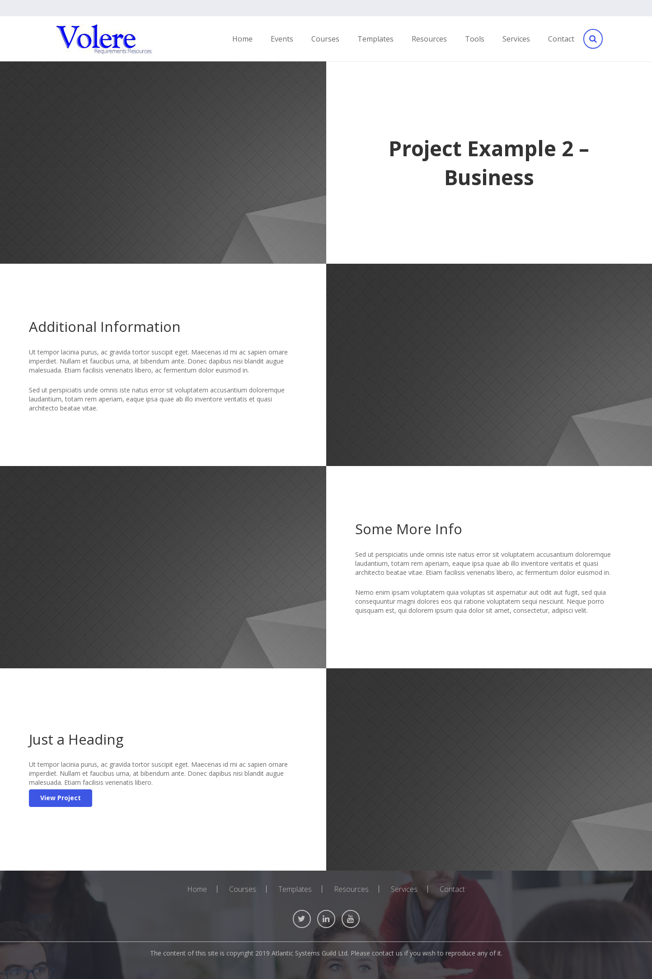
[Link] (104, 39)
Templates (295, 889)
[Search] (592, 39)
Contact (452, 889)
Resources (351, 889)
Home (197, 889)
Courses (242, 889)
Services (404, 889)
